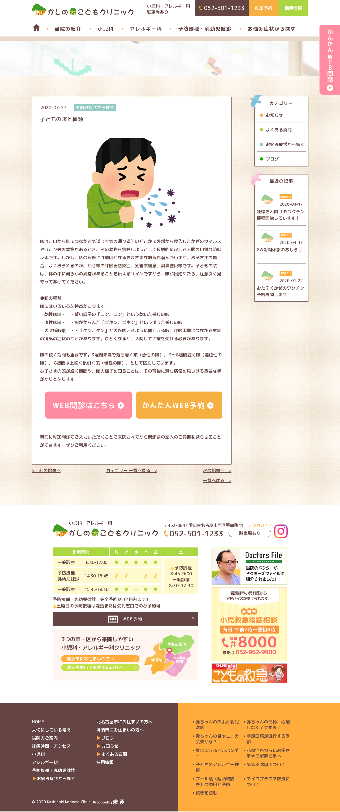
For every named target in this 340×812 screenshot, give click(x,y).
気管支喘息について (266, 765)
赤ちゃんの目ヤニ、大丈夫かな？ (217, 739)
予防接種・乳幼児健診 (205, 28)
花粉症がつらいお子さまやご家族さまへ (268, 754)
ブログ (272, 159)
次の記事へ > (217, 470)
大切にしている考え (51, 730)
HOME (38, 722)
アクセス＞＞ (260, 525)
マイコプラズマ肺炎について (268, 782)
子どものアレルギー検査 (217, 768)
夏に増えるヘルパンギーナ (217, 754)
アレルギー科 (146, 28)
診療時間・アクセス (51, 747)
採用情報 (293, 8)
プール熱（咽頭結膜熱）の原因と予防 (215, 782)
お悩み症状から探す (272, 28)
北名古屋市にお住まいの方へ (95, 673)
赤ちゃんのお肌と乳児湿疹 (217, 725)
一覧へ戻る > (217, 480)
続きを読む (206, 793)
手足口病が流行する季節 (268, 739)
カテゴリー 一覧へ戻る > (131, 470)
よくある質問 (279, 130)
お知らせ (274, 115)
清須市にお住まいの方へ (90, 664)
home (33, 27)
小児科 (106, 28)
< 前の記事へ (46, 470)
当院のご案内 (45, 738)
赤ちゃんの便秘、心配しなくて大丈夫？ (268, 725)
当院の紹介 (68, 28)
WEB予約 (263, 8)
